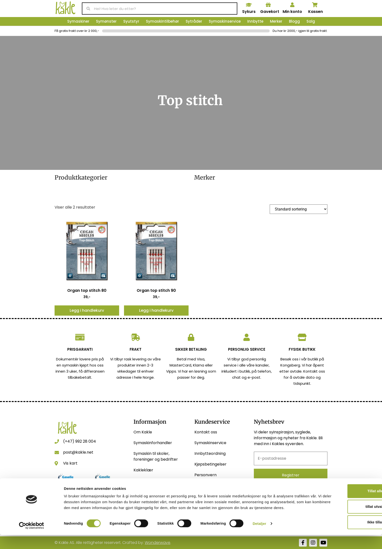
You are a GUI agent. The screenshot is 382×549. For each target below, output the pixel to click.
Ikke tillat (341, 532)
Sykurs (249, 11)
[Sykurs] (248, 4)
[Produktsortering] (298, 209)
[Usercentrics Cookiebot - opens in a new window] (31, 539)
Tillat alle (341, 501)
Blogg (294, 21)
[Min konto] (292, 4)
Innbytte (255, 21)
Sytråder (194, 21)
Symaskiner (78, 21)
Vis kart (70, 463)
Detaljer (259, 539)
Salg (310, 21)
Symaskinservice (225, 21)
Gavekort (269, 11)
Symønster (106, 21)
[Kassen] (315, 4)
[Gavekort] (268, 4)
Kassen (315, 11)
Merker (276, 21)
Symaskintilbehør (162, 21)
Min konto (292, 11)
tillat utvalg (341, 516)
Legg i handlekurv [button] (87, 310)
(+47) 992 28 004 (79, 441)
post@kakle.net (78, 452)
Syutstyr (131, 21)
